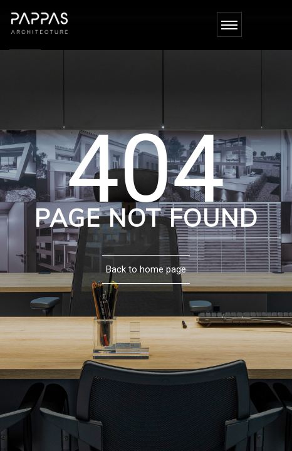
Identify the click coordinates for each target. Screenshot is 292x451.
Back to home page (146, 269)
